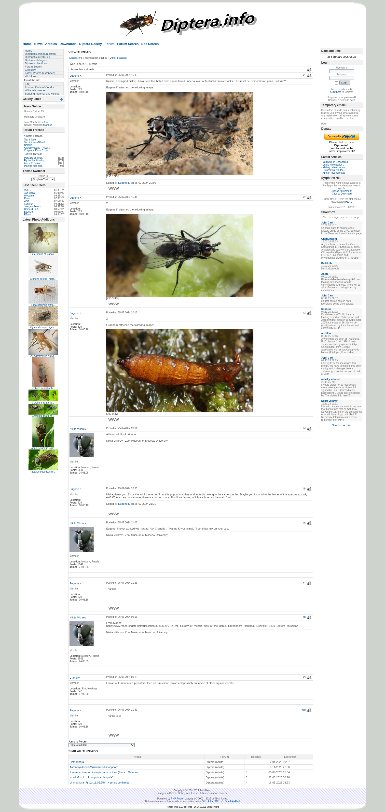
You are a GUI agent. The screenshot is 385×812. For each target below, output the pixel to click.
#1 (304, 75)
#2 (304, 197)
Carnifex (28, 203)
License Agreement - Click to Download (341, 192)
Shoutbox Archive (341, 425)
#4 (304, 428)
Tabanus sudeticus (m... (43, 448)
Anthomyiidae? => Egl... (37, 147)
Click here (335, 92)
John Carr (327, 222)
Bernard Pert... (32, 209)
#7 (304, 583)
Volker (27, 190)
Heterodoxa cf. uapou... (43, 254)
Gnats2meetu (329, 239)
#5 (304, 488)
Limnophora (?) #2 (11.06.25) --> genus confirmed (99, 782)
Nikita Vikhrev (77, 428)
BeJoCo (28, 211)
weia (26, 201)
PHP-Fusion (177, 798)
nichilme (326, 333)
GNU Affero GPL (211, 801)
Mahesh (47, 125)
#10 (304, 710)
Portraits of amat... (34, 157)
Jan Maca (29, 193)
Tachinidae (30, 139)
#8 (304, 617)
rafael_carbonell (330, 379)
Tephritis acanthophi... (43, 388)
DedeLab (326, 263)
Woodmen (29, 195)
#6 (304, 522)
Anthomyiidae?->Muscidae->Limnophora (93, 767)
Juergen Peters (32, 206)
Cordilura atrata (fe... (43, 402)
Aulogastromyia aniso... (43, 356)
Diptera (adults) (118, 57)
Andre (325, 274)
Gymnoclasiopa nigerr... (43, 327)
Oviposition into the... (334, 170)
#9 (304, 677)
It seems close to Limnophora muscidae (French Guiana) (103, 772)
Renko (27, 198)
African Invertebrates (334, 172)
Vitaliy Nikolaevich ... (334, 164)
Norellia (28, 145)
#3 (304, 312)
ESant (27, 214)
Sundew (326, 309)
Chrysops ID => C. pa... (37, 150)
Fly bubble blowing (34, 160)
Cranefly (74, 677)
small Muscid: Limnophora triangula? (91, 777)
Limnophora (76, 761)
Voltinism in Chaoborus (335, 162)
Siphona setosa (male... (43, 279)
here (352, 100)
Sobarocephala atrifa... (43, 305)
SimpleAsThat (232, 801)
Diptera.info (75, 57)
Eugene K (75, 75)
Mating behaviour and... (335, 167)
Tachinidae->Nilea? (34, 142)
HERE (348, 201)
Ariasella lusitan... (33, 163)
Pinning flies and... (34, 166)
